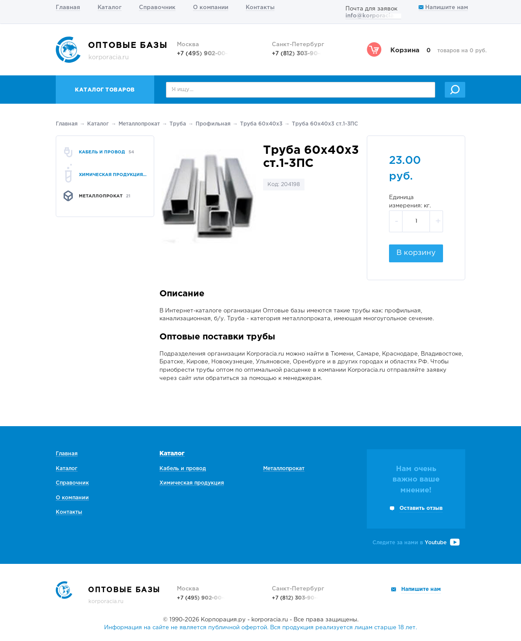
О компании (210, 7)
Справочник (157, 7)
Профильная (213, 124)
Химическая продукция (191, 483)
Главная (68, 7)
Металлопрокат (139, 124)
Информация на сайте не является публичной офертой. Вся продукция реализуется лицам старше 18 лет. (260, 627)
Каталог (110, 7)
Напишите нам (443, 7)
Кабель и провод (182, 468)
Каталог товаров (105, 90)
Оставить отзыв (421, 508)
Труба (177, 124)
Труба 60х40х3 (261, 124)
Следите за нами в (416, 542)
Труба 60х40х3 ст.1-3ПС (325, 124)
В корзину (416, 253)
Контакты (260, 7)
